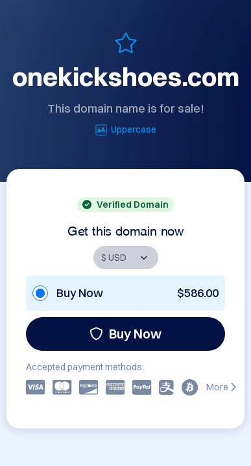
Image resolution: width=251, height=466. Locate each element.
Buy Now (125, 334)
